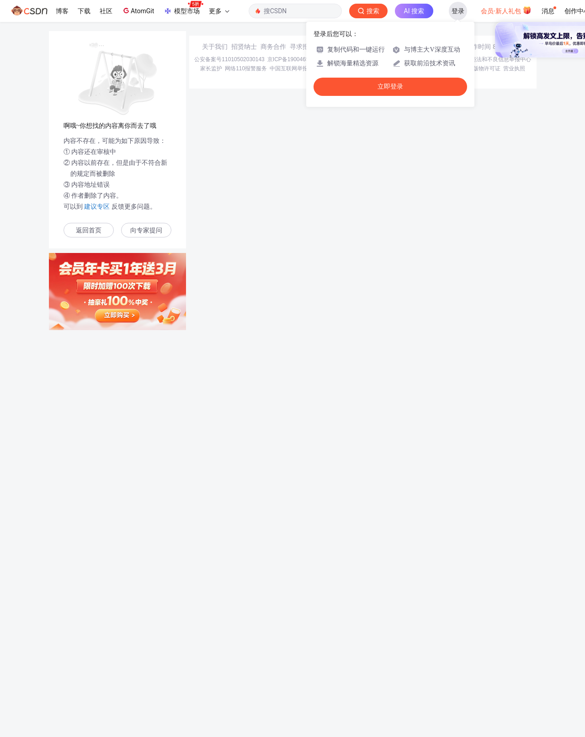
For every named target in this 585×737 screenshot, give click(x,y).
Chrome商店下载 (342, 693)
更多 (219, 11)
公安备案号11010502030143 (229, 684)
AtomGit (138, 10)
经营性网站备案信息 (416, 684)
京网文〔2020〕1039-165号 (354, 684)
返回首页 (88, 230)
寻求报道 (302, 671)
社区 (106, 11)
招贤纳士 (244, 671)
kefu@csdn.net (402, 671)
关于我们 (215, 671)
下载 (84, 11)
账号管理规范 (382, 693)
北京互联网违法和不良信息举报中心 (487, 684)
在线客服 (449, 671)
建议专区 (97, 206)
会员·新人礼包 (506, 10)
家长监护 (211, 693)
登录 (458, 11)
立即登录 (390, 86)
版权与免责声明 (421, 693)
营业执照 (514, 693)
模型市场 (183, 8)
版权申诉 (454, 693)
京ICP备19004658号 (292, 684)
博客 (62, 11)
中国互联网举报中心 (294, 693)
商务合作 (273, 671)
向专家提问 (146, 230)
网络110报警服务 (246, 693)
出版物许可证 (484, 693)
